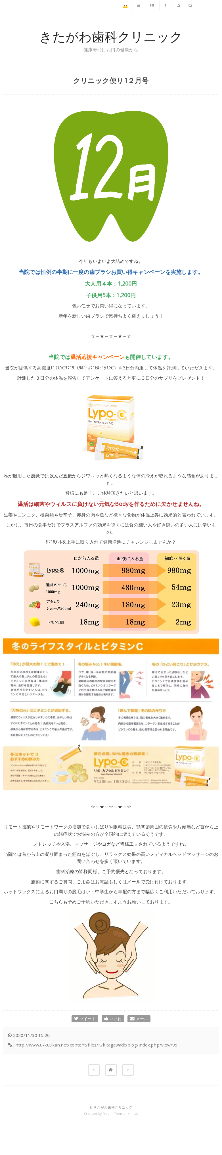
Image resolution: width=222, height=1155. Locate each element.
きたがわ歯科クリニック (111, 36)
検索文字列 (190, 6)
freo (106, 1114)
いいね (113, 1018)
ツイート (85, 1018)
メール (139, 1018)
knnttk (132, 1114)
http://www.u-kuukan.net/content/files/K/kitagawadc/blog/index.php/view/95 (96, 1045)
